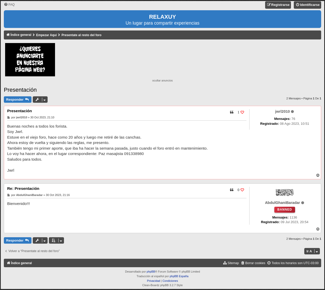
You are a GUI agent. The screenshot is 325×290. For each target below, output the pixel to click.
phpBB (151, 271)
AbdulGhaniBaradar (282, 203)
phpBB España (179, 276)
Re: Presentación (23, 188)
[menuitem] (9, 4)
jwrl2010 (282, 111)
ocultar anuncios (162, 80)
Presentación (20, 90)
